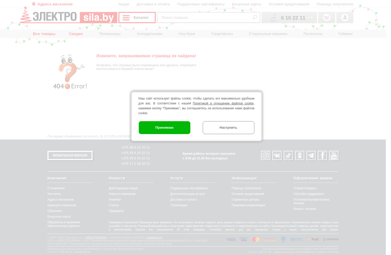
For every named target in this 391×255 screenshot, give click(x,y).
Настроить (228, 127)
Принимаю (165, 127)
